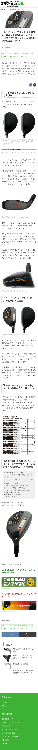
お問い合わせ (6, 726)
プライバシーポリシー (9, 729)
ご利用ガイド (6, 740)
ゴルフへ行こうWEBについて (12, 722)
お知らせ (5, 743)
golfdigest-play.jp (7, 588)
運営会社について (8, 719)
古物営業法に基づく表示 (10, 736)
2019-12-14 (6, 48)
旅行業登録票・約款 (8, 733)
